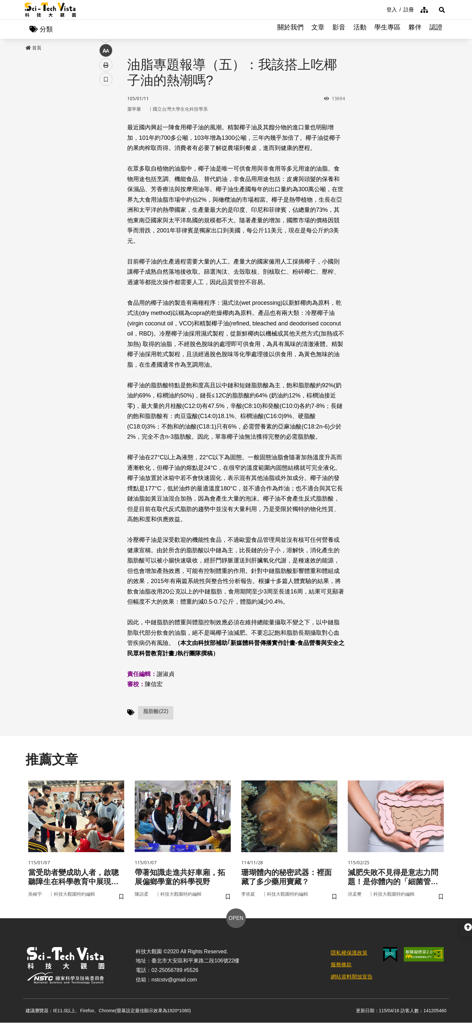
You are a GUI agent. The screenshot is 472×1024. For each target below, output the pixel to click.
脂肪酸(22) (155, 711)
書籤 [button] (105, 197)
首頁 (33, 48)
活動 (359, 29)
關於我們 (290, 29)
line (104, 154)
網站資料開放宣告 (352, 978)
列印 (105, 182)
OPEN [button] (235, 919)
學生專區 (387, 29)
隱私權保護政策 (349, 954)
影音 (338, 29)
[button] (439, 10)
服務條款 (341, 966)
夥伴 (415, 29)
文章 (317, 29)
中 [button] (105, 168)
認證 (435, 29)
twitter (106, 139)
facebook (106, 125)
